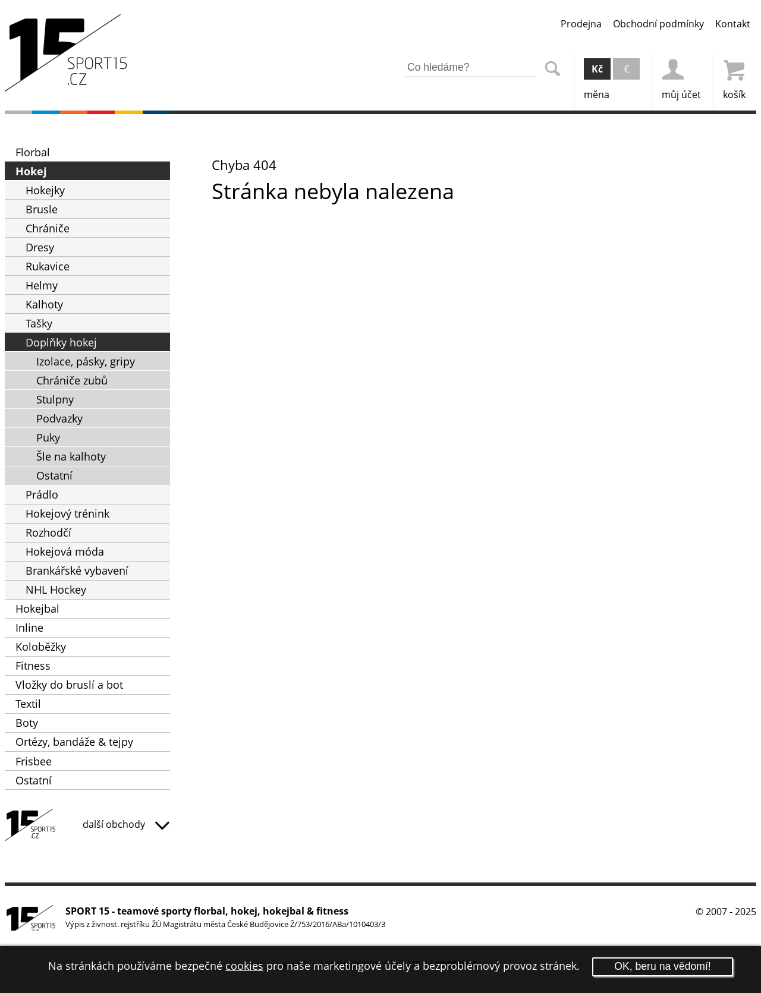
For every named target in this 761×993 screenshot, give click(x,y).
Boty (26, 722)
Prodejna (581, 23)
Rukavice (48, 266)
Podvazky (59, 418)
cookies (244, 966)
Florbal (32, 152)
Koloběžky (40, 646)
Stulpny (55, 399)
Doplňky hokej (61, 342)
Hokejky (45, 190)
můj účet (681, 76)
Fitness (33, 665)
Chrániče (48, 228)
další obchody (126, 824)
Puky (48, 437)
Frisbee (33, 761)
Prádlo (42, 494)
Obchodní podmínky (658, 23)
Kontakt (732, 23)
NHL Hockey (56, 589)
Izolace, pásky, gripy (85, 361)
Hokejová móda (65, 551)
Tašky (39, 323)
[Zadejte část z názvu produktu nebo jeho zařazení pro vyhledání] (470, 68)
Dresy (40, 247)
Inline (29, 627)
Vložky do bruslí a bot (69, 684)
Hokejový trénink (67, 513)
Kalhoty (44, 304)
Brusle (42, 209)
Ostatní (54, 475)
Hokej (31, 171)
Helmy (42, 285)
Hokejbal (37, 608)
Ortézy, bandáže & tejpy (74, 741)
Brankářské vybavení (77, 570)
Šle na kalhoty (71, 456)
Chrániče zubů (72, 380)
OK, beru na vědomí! (662, 966)
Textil (28, 703)
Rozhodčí (48, 532)
